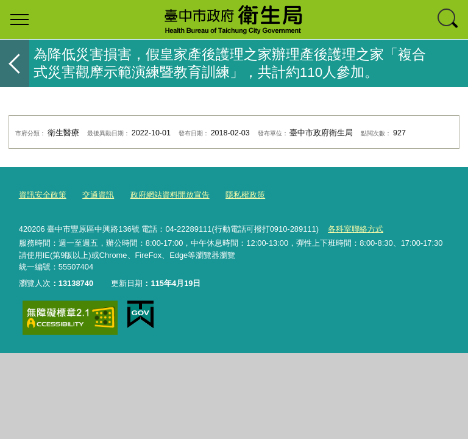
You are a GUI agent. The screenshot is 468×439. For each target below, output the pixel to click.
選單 (19, 19)
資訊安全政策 (42, 194)
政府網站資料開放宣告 (170, 194)
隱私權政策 (245, 194)
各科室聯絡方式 (355, 229)
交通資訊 (98, 194)
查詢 (448, 19)
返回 (14, 63)
